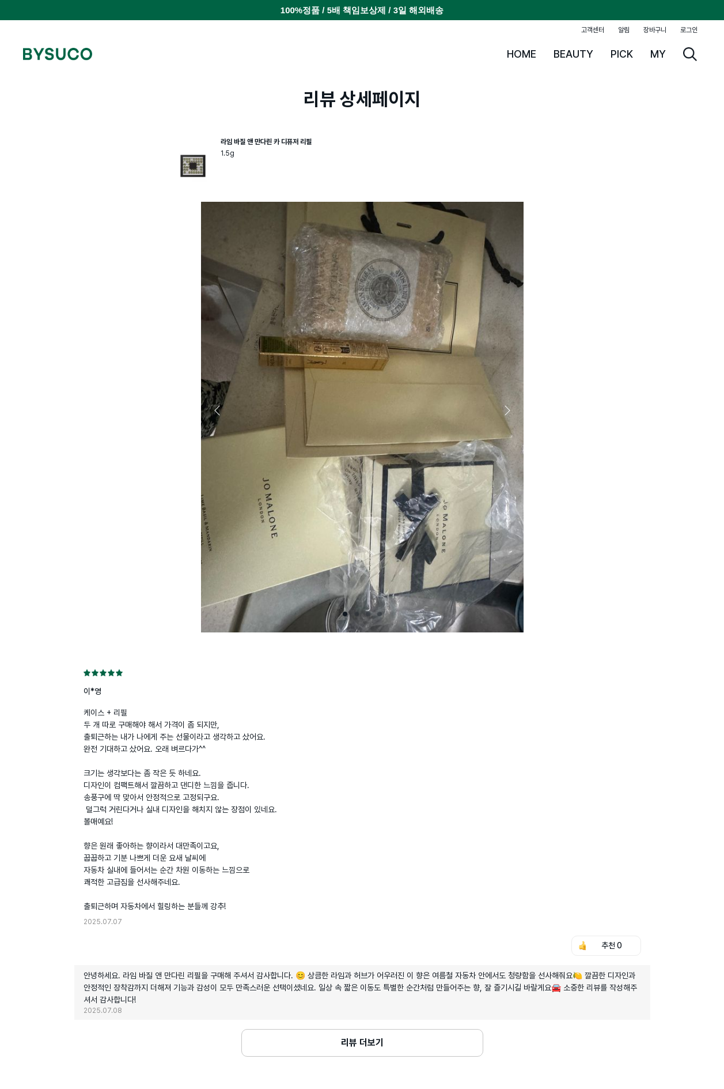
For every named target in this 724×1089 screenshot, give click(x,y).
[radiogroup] (362, 672)
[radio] (87, 672)
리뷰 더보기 (362, 1042)
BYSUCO (57, 54)
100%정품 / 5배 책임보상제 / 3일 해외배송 (362, 10)
